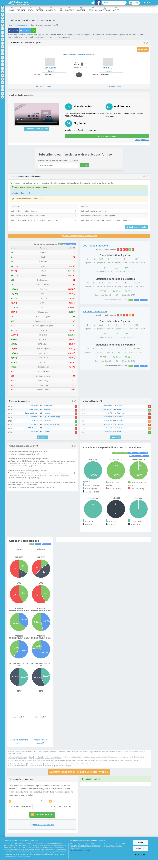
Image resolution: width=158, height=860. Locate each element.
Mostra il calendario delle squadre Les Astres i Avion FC (79, 772)
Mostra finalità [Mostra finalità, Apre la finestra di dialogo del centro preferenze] (140, 855)
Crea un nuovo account (107, 136)
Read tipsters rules (142, 140)
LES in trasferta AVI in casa (138, 456)
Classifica (51, 9)
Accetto (140, 842)
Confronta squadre (42, 814)
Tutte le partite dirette (119, 453)
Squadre (69, 9)
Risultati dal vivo (115, 86)
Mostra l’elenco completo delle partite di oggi (79, 236)
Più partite (42, 437)
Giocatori (81, 9)
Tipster (40, 9)
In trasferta (72, 244)
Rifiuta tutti (140, 848)
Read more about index (137, 227)
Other (116, 9)
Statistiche (96, 245)
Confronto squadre (21, 25)
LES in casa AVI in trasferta (138, 453)
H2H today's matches (43, 824)
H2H (60, 9)
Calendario (105, 9)
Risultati (21, 9)
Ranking (93, 9)
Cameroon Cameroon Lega (74, 54)
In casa (65, 244)
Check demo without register (37, 129)
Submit (84, 165)
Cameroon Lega (45, 86)
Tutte (59, 244)
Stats (30, 9)
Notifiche (142, 49)
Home (11, 9)
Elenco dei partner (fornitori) (80, 850)
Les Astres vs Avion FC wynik (59, 37)
